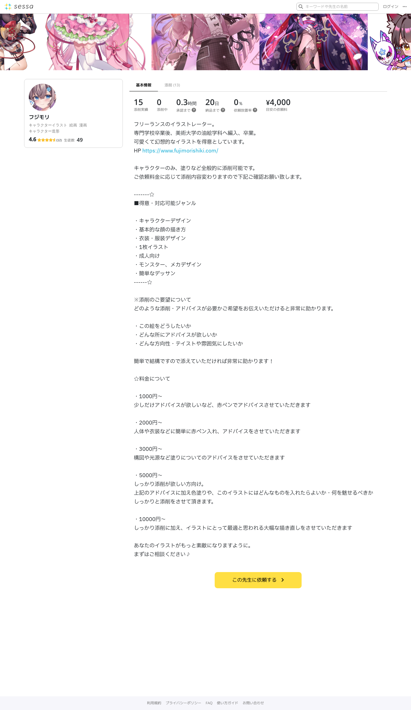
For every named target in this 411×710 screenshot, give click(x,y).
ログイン (390, 6)
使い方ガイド (227, 702)
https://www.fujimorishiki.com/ (180, 151)
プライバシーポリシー (183, 702)
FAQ (209, 702)
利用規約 (154, 702)
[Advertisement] (206, 655)
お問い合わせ (253, 702)
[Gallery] (205, 44)
